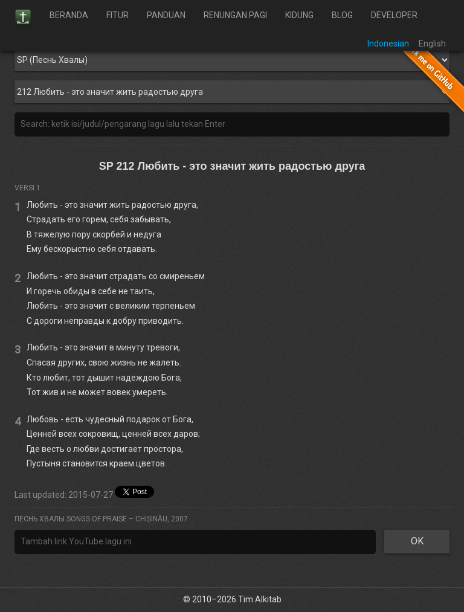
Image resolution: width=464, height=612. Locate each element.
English (432, 43)
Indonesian (388, 43)
